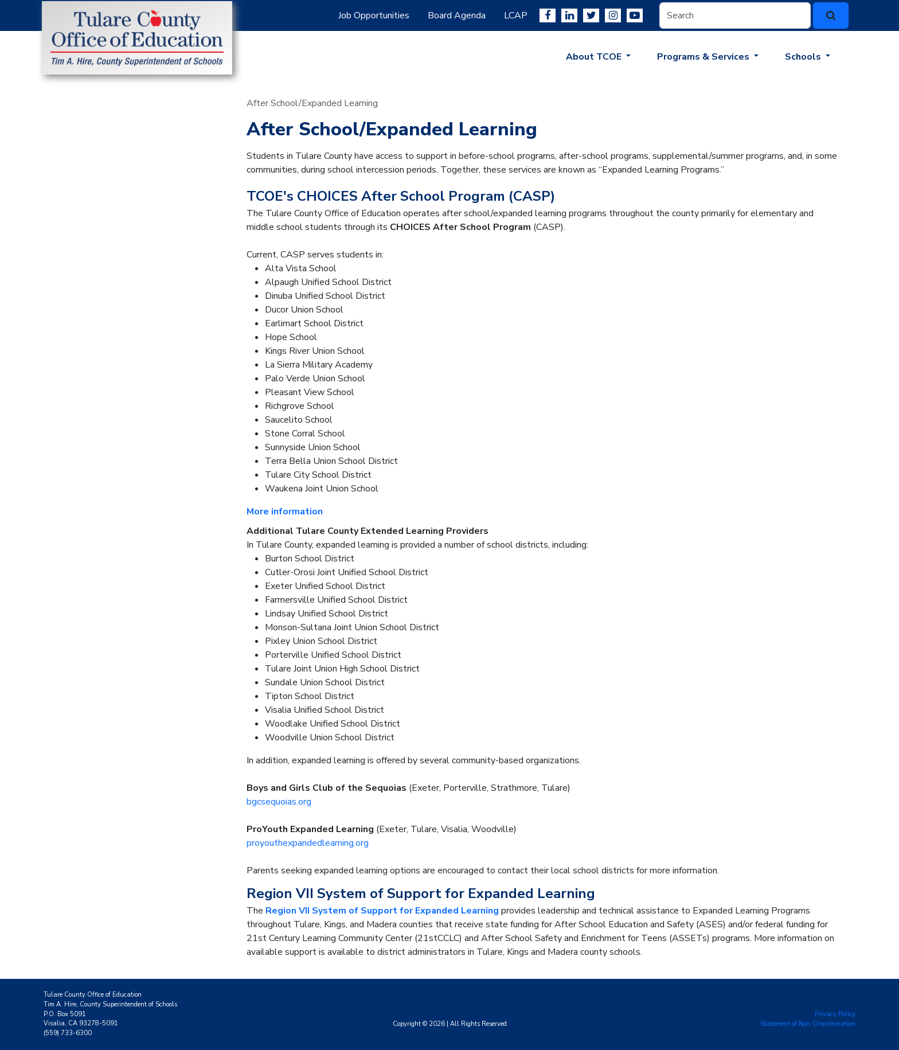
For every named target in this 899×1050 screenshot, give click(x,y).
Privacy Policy (835, 1014)
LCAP (515, 15)
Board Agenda (457, 15)
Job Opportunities (373, 15)
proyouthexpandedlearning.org (308, 843)
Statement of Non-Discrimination (807, 1024)
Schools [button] (804, 56)
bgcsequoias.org (279, 801)
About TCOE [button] (595, 56)
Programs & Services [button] (704, 56)
